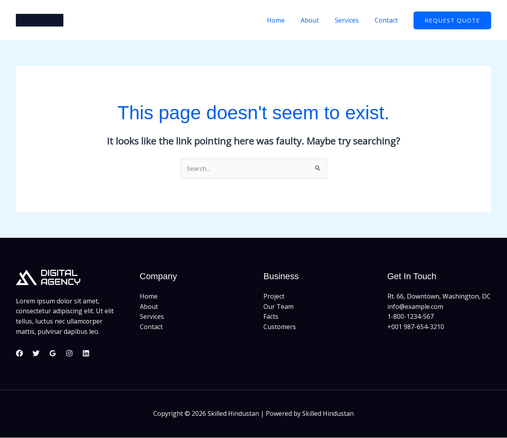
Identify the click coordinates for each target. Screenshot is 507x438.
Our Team (278, 307)
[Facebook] (19, 353)
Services (351, 20)
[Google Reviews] (52, 353)
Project (273, 296)
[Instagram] (69, 353)
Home (287, 20)
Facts (270, 316)
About (318, 20)
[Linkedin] (86, 353)
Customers (279, 327)
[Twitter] (36, 353)
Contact (387, 20)
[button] (452, 20)
